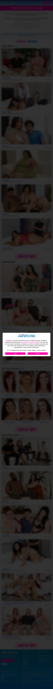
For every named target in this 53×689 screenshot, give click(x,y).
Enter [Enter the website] (37, 353)
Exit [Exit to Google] (15, 353)
